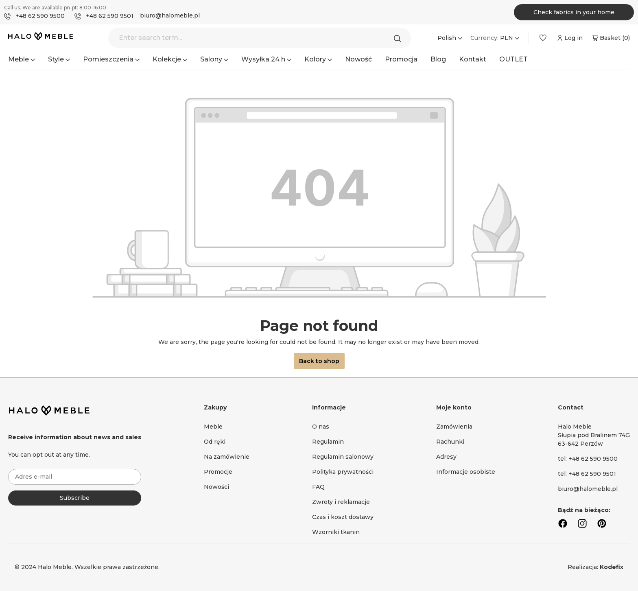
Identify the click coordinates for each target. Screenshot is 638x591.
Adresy (446, 456)
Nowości (216, 486)
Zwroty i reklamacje (341, 502)
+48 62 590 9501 (109, 16)
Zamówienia (454, 426)
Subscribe (75, 497)
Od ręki (214, 441)
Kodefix (611, 567)
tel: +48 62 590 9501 (587, 473)
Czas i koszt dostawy (343, 517)
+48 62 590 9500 (40, 16)
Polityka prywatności (343, 471)
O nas (320, 426)
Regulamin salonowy (343, 456)
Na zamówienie (226, 456)
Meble (213, 426)
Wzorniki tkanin (336, 532)
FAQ (318, 486)
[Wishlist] (542, 38)
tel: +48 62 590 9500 (588, 458)
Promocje (218, 471)
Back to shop (319, 361)
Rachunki (450, 441)
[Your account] (569, 38)
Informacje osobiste (465, 471)
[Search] (399, 38)
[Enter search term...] (259, 38)
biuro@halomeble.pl (170, 15)
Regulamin (328, 441)
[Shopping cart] (610, 38)
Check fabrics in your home (573, 12)
